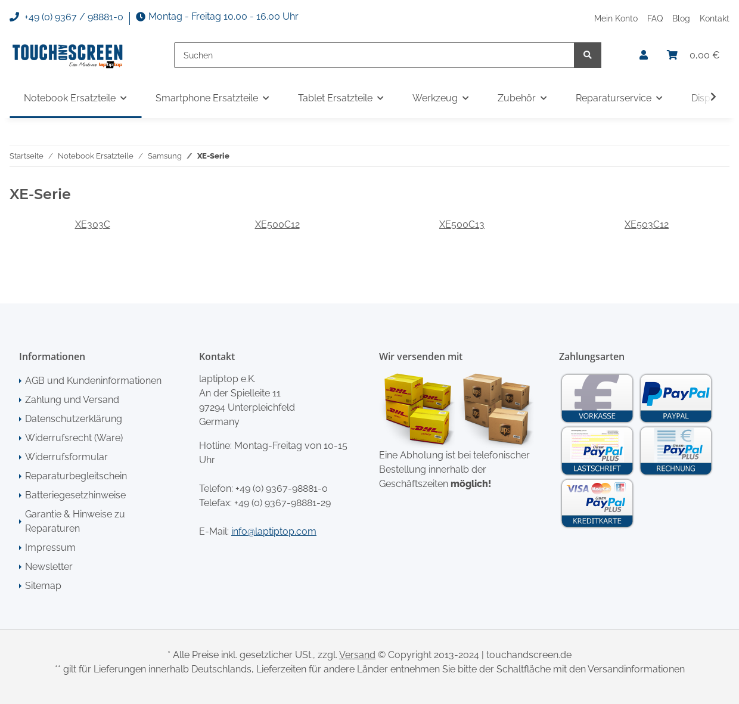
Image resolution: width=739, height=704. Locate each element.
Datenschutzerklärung (73, 418)
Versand (357, 654)
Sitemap (43, 585)
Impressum (50, 547)
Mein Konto (616, 18)
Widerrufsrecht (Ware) (74, 438)
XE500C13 (462, 224)
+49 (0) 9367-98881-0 (281, 488)
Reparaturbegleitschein (76, 476)
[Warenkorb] (693, 55)
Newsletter (49, 566)
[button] (643, 55)
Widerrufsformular (66, 457)
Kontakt (714, 18)
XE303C (92, 224)
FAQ (655, 18)
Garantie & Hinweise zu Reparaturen (75, 521)
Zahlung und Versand (72, 399)
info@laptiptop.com (273, 531)
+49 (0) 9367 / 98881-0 (66, 17)
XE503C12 (647, 224)
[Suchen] (374, 55)
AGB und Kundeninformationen (93, 380)
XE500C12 (277, 224)
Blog (681, 18)
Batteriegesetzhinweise (75, 495)
